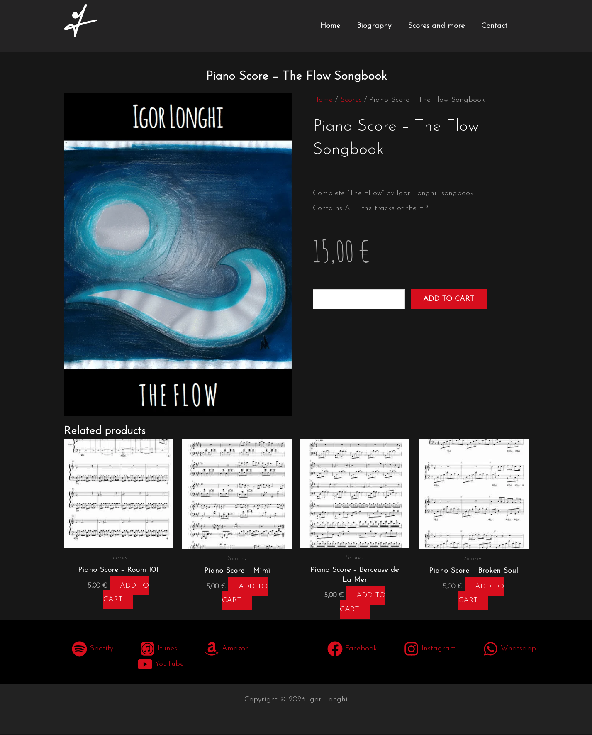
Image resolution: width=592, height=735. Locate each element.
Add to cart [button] (127, 593)
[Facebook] (352, 649)
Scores (351, 100)
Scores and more (436, 26)
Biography (374, 26)
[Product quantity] (359, 299)
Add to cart (448, 299)
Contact (494, 26)
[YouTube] (160, 665)
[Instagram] (430, 649)
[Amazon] (226, 649)
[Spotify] (92, 649)
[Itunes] (158, 649)
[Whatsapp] (509, 649)
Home (330, 26)
